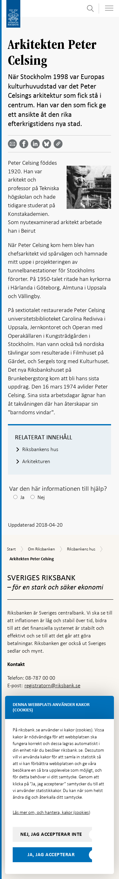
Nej (41, 497)
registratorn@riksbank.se (52, 685)
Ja (22, 497)
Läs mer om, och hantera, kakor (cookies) (51, 812)
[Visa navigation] (109, 8)
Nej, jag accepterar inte (51, 834)
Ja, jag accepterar (51, 854)
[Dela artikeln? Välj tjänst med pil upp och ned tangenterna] (36, 143)
